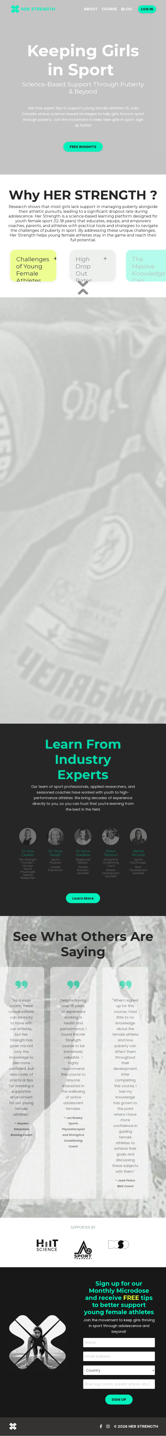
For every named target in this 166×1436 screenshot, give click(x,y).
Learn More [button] (83, 898)
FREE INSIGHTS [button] (83, 146)
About (91, 9)
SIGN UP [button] (119, 1399)
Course (109, 9)
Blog (126, 9)
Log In (147, 9)
